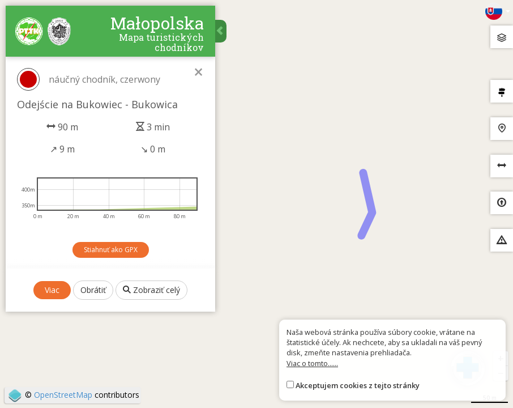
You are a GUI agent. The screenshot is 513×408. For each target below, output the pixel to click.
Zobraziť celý (151, 289)
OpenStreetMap (63, 394)
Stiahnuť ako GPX (111, 249)
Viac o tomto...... (312, 363)
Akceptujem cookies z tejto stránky (358, 385)
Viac (52, 289)
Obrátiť (93, 289)
